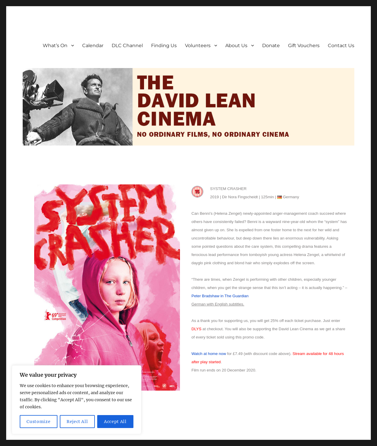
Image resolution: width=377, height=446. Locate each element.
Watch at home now (208, 353)
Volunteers (198, 45)
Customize (38, 421)
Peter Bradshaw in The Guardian (220, 296)
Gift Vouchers (304, 45)
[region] (76, 399)
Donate (271, 45)
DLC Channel (127, 45)
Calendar (92, 45)
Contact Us (341, 45)
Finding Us (164, 45)
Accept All (115, 421)
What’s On (55, 45)
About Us (236, 45)
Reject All (77, 421)
